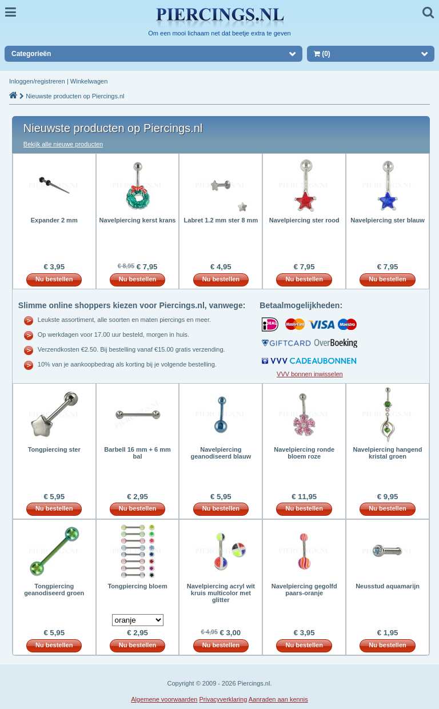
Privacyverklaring (223, 699)
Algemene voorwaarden (164, 699)
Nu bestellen (54, 279)
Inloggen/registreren (37, 81)
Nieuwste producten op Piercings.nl (75, 96)
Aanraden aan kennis (278, 699)
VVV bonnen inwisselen (310, 374)
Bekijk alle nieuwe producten (63, 144)
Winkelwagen (88, 81)
